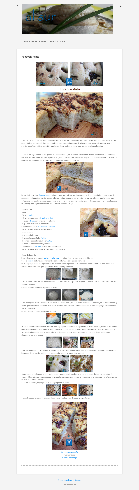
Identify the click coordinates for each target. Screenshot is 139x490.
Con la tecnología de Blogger (69, 480)
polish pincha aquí (51, 258)
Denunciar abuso (69, 485)
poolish (30, 261)
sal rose (31, 221)
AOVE (49, 241)
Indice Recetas (57, 41)
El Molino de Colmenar (46, 227)
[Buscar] (120, 6)
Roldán (43, 238)
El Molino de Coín (46, 218)
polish (31, 215)
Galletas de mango (69, 458)
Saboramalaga (44, 195)
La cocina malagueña (35, 41)
